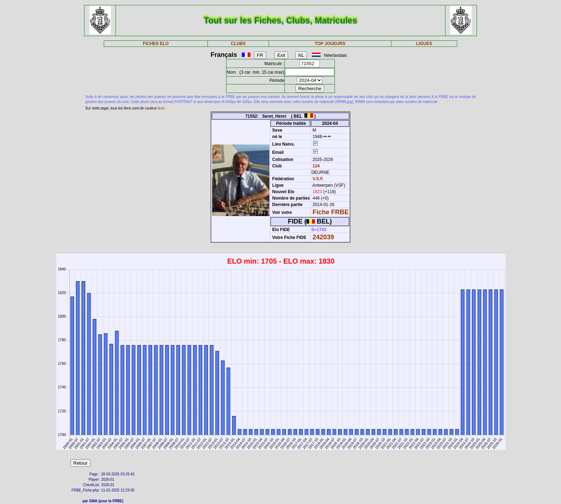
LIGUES (424, 43)
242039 (323, 237)
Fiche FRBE (331, 212)
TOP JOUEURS (330, 43)
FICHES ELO (156, 43)
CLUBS (238, 43)
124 (315, 165)
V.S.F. (318, 178)
